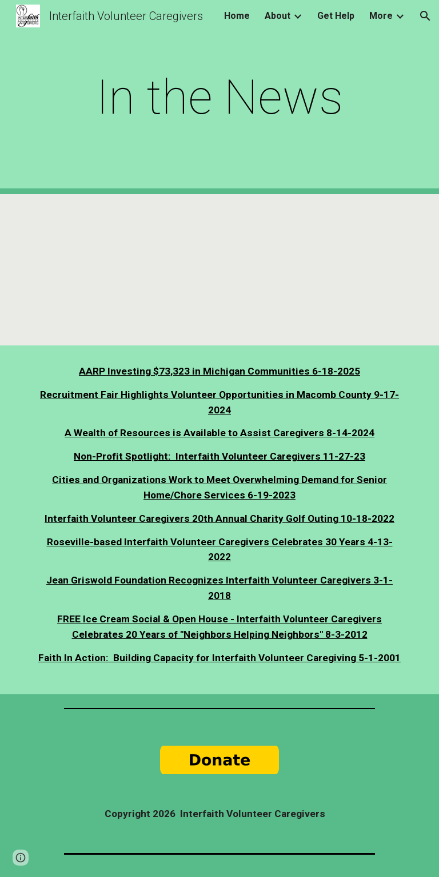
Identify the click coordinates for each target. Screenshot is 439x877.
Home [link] (237, 15)
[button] (425, 16)
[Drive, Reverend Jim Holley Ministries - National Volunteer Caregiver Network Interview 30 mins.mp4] (315, 270)
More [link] (381, 15)
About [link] (277, 15)
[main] (219, 97)
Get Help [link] (335, 15)
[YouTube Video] (123, 270)
